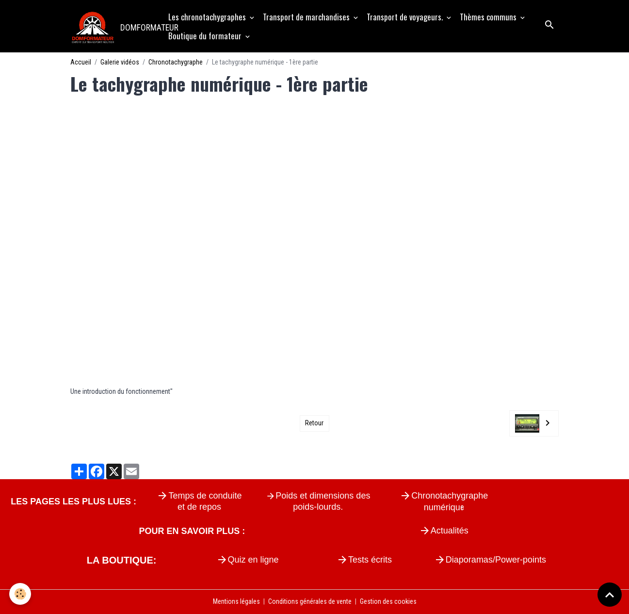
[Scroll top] (609, 594)
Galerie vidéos (119, 62)
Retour (314, 423)
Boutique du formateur (205, 36)
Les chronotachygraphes (208, 17)
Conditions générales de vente (310, 601)
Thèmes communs (489, 17)
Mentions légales (236, 601)
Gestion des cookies (388, 601)
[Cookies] (21, 594)
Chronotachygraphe (175, 62)
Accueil (80, 62)
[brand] (114, 26)
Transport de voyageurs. (406, 17)
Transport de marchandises (307, 17)
